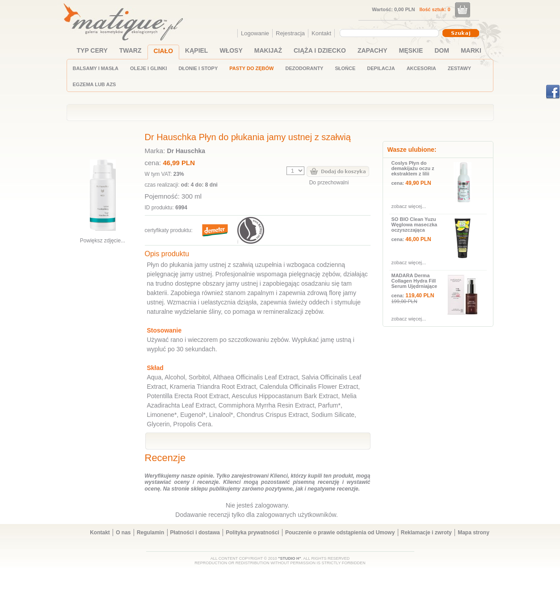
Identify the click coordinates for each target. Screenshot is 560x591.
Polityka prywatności (252, 532)
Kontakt (321, 33)
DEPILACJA (381, 68)
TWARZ (130, 50)
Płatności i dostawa (195, 532)
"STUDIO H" (289, 558)
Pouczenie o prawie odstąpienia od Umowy (340, 532)
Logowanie (255, 33)
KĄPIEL (196, 50)
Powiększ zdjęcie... (102, 240)
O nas (123, 532)
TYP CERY (92, 50)
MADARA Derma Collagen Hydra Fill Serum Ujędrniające (415, 281)
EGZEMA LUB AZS (94, 84)
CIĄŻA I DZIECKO (320, 50)
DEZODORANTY (305, 68)
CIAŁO (163, 50)
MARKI (471, 50)
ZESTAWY (459, 68)
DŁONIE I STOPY (198, 68)
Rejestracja (290, 33)
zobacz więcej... (409, 206)
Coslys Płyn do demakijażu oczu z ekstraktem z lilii (413, 168)
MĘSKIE (411, 50)
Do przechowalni (329, 182)
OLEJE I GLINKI (148, 68)
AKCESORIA (421, 68)
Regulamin (150, 532)
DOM (441, 50)
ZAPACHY (372, 50)
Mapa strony (473, 532)
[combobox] (390, 33)
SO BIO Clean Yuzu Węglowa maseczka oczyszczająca (415, 224)
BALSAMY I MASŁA (95, 68)
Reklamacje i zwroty (426, 532)
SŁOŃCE (345, 68)
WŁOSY (230, 50)
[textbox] (387, 32)
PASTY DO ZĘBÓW (251, 68)
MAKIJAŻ (268, 50)
